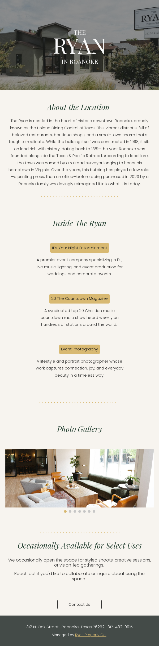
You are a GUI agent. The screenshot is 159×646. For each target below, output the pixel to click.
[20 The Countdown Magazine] (79, 298)
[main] (79, 45)
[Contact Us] (79, 604)
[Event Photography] (79, 349)
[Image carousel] (79, 481)
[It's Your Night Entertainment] (79, 248)
